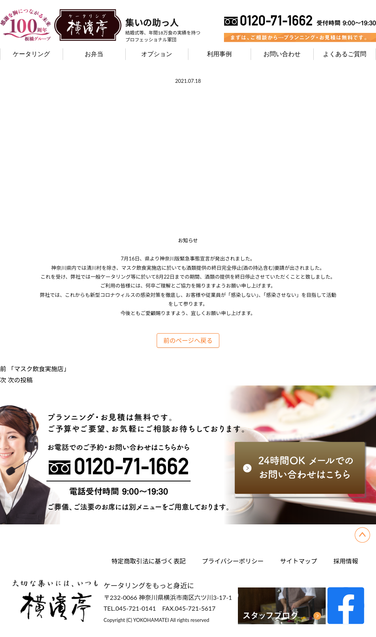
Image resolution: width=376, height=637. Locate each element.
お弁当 (94, 54)
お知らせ (188, 240)
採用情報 (345, 561)
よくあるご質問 (344, 54)
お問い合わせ (282, 54)
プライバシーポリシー (233, 561)
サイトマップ (298, 561)
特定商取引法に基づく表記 (148, 561)
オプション (156, 54)
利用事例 (219, 54)
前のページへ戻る (188, 340)
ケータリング (31, 54)
